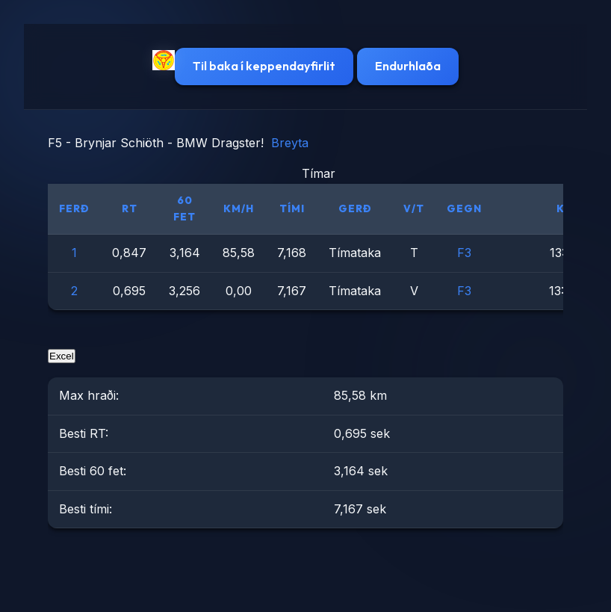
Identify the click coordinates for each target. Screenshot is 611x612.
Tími (292, 208)
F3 (464, 252)
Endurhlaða (408, 65)
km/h (238, 208)
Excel (61, 356)
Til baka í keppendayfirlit (264, 65)
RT (129, 208)
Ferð (74, 208)
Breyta (289, 142)
